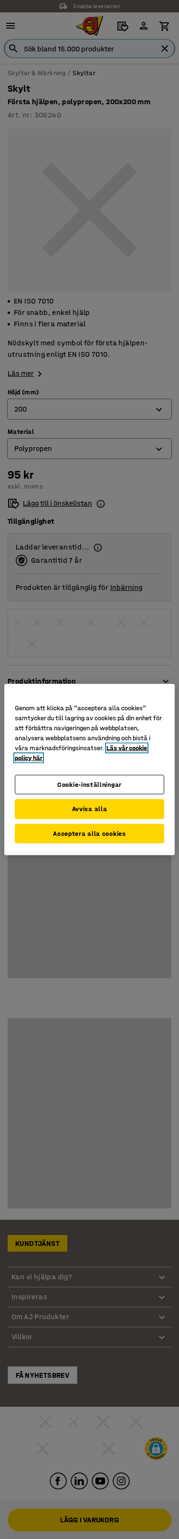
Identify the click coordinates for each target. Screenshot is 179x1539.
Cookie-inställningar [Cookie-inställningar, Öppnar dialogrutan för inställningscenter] (89, 784)
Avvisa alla (89, 809)
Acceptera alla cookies (89, 833)
